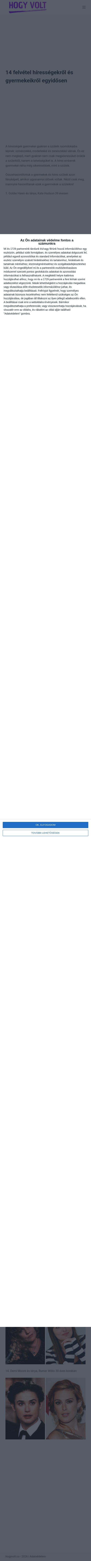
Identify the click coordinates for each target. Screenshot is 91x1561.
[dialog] (45, 780)
